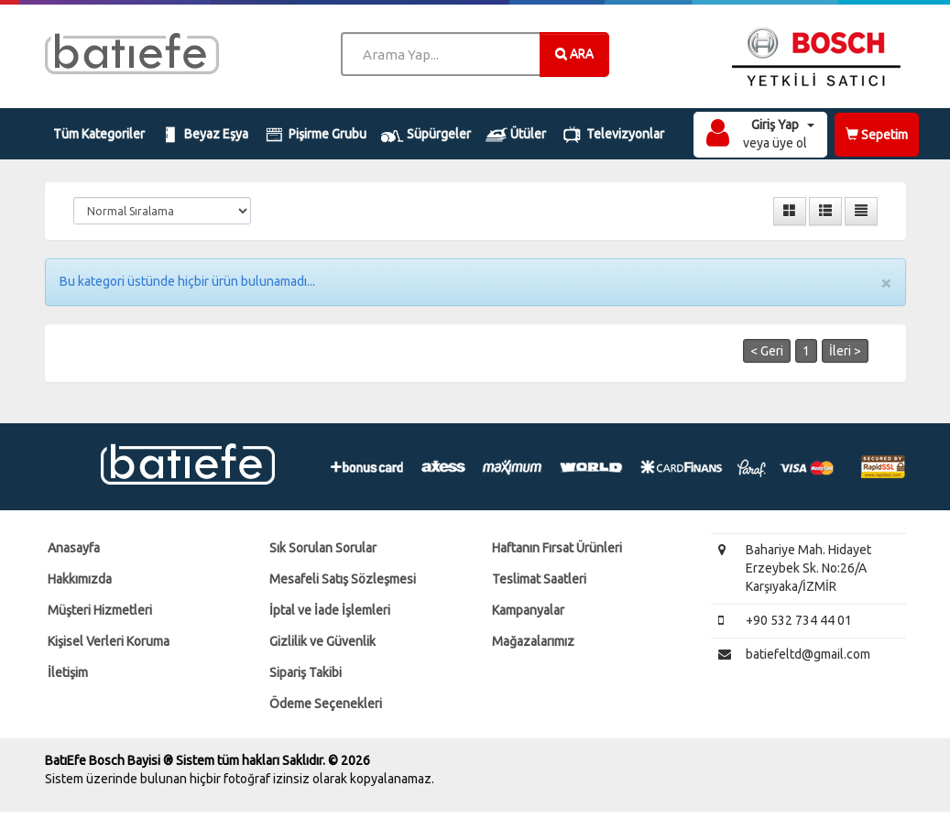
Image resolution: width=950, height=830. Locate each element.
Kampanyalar (528, 610)
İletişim (68, 672)
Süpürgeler (426, 134)
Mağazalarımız (533, 641)
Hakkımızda (80, 579)
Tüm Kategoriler (99, 133)
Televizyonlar (612, 134)
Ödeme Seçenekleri (325, 703)
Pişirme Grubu (314, 134)
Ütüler (516, 134)
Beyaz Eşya (204, 134)
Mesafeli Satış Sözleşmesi (342, 579)
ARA (574, 53)
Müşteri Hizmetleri (100, 610)
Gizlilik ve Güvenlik (322, 641)
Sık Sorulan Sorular (323, 548)
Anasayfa (74, 548)
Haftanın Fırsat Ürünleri (557, 548)
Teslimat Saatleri (539, 579)
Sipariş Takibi (305, 672)
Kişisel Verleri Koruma (108, 641)
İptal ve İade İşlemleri (329, 610)
